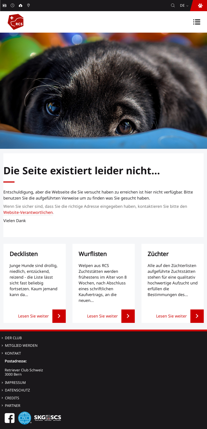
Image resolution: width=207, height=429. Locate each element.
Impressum (15, 382)
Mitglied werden (21, 345)
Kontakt (13, 353)
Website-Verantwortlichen (28, 212)
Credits (12, 397)
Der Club (13, 337)
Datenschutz (17, 390)
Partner (12, 405)
